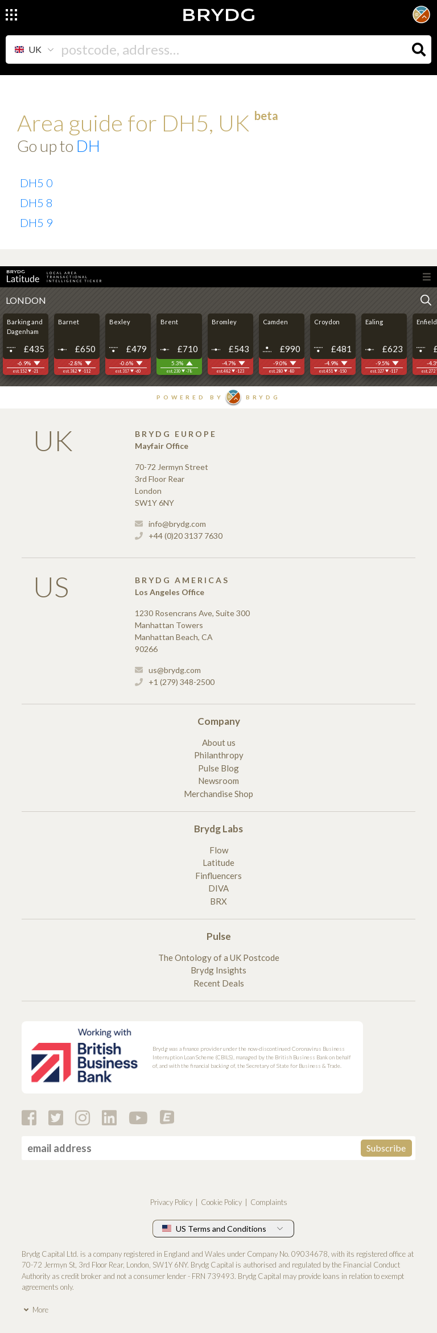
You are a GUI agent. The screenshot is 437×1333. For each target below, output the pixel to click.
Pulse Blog (218, 768)
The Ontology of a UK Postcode (218, 957)
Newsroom (218, 780)
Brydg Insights (218, 970)
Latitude (218, 862)
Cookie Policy (221, 1202)
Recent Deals (218, 983)
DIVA (218, 888)
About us (219, 742)
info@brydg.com (170, 524)
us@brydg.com (168, 670)
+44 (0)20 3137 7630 (178, 535)
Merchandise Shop (218, 794)
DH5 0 (36, 182)
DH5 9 (36, 222)
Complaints (268, 1202)
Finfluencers (218, 875)
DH (88, 145)
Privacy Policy (171, 1202)
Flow (218, 850)
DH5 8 (36, 202)
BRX (218, 901)
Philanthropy (219, 755)
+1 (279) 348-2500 (175, 682)
